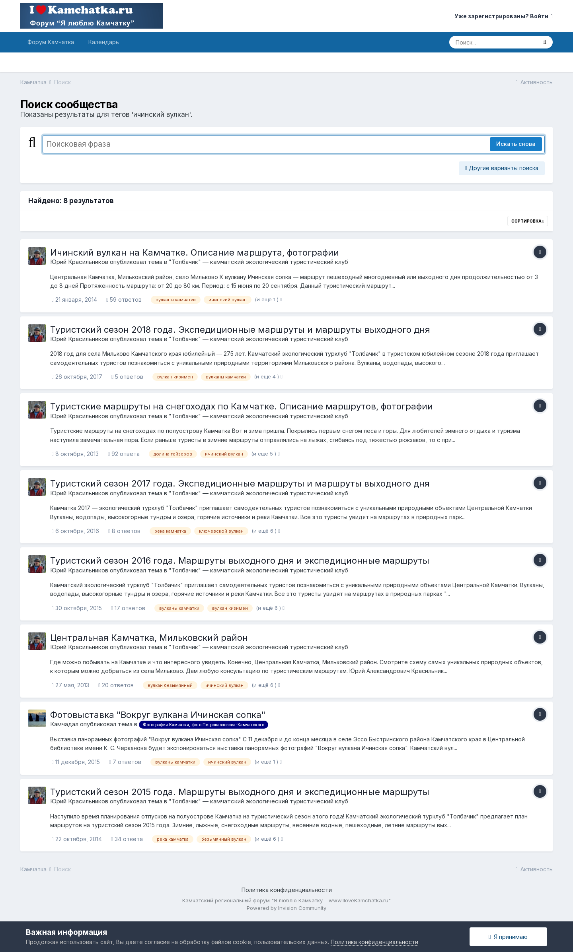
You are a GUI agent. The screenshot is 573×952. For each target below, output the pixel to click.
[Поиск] (493, 42)
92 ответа (124, 453)
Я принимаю (508, 936)
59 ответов (124, 299)
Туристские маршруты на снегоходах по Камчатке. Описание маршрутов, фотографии (241, 406)
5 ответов (127, 376)
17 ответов (128, 608)
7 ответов (125, 761)
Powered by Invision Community (286, 908)
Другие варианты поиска (501, 168)
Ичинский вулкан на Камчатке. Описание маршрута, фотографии (194, 252)
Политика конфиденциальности (286, 890)
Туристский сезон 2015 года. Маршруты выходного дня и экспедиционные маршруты (239, 792)
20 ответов (116, 685)
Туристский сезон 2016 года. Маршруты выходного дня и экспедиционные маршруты (239, 560)
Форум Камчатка (50, 42)
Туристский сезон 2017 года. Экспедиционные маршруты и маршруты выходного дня (240, 483)
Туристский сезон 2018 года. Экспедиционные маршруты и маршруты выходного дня (240, 329)
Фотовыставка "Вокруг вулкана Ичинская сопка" (157, 715)
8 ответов (124, 530)
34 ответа (127, 839)
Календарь (103, 42)
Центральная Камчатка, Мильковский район (149, 637)
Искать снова (516, 143)
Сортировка (527, 221)
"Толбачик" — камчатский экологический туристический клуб (258, 262)
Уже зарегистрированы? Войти (503, 16)
